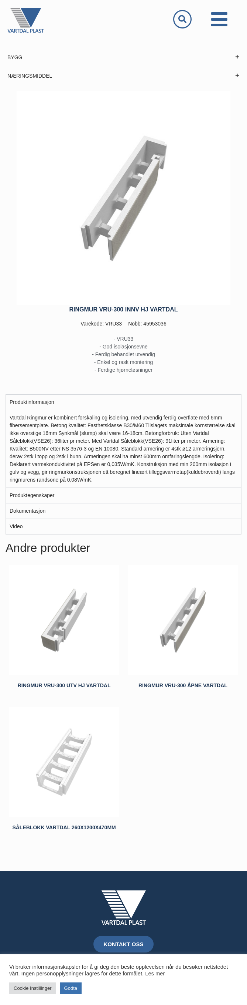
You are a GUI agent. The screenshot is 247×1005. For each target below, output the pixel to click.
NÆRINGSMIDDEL (123, 76)
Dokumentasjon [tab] (27, 511)
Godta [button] (70, 988)
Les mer (155, 974)
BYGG (123, 57)
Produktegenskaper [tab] (32, 495)
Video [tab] (16, 526)
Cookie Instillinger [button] (33, 988)
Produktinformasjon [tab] (32, 402)
